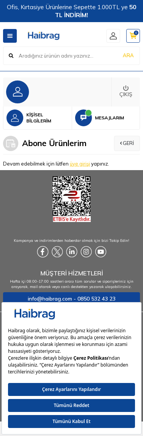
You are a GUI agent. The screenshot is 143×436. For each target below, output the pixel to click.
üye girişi (80, 164)
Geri (127, 143)
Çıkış (125, 91)
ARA (128, 55)
